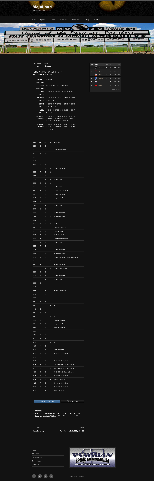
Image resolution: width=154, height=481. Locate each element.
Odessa (98, 85)
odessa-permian (55, 415)
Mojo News (35, 453)
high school (67, 413)
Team (54, 20)
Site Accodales (37, 457)
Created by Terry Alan (77, 476)
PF (114, 64)
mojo (37, 415)
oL (110, 64)
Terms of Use (36, 461)
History (87, 20)
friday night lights (53, 413)
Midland (99, 82)
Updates (44, 20)
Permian (99, 67)
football (39, 413)
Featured (76, 20)
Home (34, 20)
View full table (116, 89)
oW (107, 64)
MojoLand (42, 7)
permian (38, 416)
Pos (92, 64)
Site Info (98, 20)
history (77, 413)
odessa (44, 415)
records (46, 416)
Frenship (99, 78)
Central (98, 74)
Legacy (98, 71)
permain (75, 415)
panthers (67, 415)
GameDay (64, 20)
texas (53, 416)
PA (119, 64)
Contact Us (35, 464)
